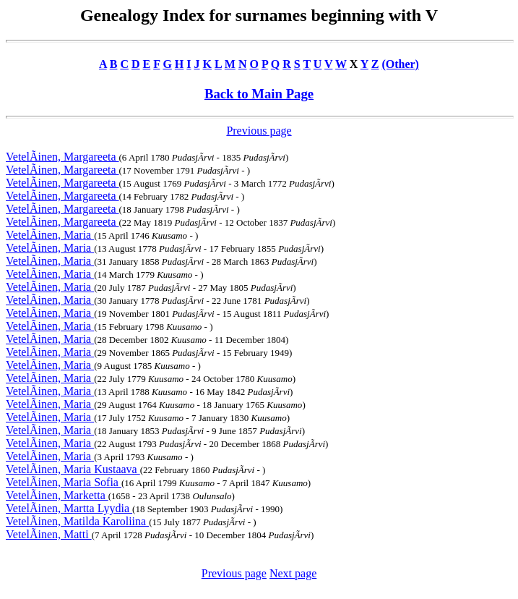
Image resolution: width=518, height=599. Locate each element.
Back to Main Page (259, 93)
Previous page (258, 130)
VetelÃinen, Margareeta (62, 156)
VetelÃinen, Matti (49, 534)
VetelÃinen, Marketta (57, 495)
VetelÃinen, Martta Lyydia (69, 508)
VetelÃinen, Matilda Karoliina (77, 521)
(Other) (400, 64)
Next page (292, 573)
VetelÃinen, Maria (50, 235)
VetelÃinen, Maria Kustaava (73, 469)
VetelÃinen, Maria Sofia (63, 482)
